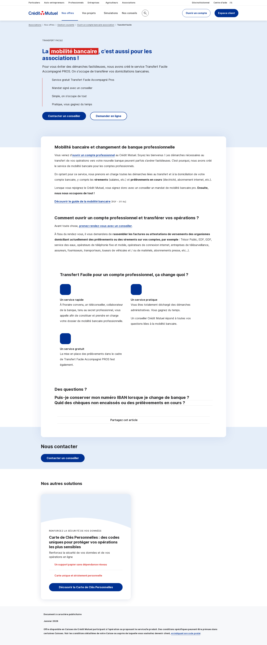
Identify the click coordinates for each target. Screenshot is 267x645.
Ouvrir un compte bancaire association (95, 25)
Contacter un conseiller (64, 116)
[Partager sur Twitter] (146, 420)
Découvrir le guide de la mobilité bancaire (82, 201)
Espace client (226, 13)
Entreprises (94, 2)
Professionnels (76, 2)
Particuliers (34, 2)
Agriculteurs (112, 2)
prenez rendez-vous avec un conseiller (105, 226)
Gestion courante (65, 25)
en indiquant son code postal (185, 633)
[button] (196, 13)
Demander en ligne (108, 116)
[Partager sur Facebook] (155, 420)
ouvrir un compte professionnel (93, 155)
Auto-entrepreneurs (54, 2)
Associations (128, 2)
